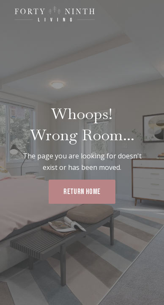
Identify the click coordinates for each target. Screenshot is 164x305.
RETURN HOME (81, 191)
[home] (52, 14)
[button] (148, 16)
